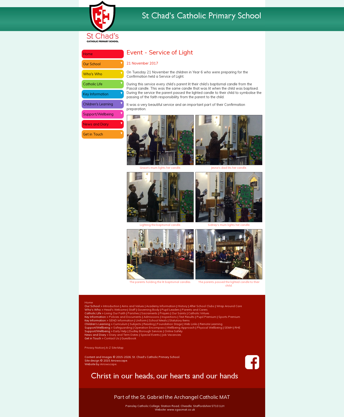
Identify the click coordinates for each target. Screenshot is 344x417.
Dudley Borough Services (145, 331)
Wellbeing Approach (181, 327)
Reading (149, 324)
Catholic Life (92, 84)
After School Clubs (201, 306)
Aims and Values (133, 306)
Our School (92, 64)
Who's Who (92, 74)
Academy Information (161, 306)
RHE (237, 327)
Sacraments (149, 313)
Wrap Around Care (229, 306)
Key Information (95, 94)
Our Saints (179, 313)
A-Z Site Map (115, 347)
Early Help (120, 331)
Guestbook (128, 338)
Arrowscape (108, 364)
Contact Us (111, 338)
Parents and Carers (195, 309)
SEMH (228, 327)
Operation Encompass (149, 327)
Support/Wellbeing (98, 114)
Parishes (133, 313)
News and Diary (96, 124)
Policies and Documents (125, 317)
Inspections (169, 317)
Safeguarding (122, 327)
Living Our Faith (114, 313)
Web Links (191, 324)
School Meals (158, 320)
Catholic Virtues (198, 313)
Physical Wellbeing (209, 327)
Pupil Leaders (170, 309)
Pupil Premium (206, 317)
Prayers (165, 313)
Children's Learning (98, 104)
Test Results (186, 317)
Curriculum (120, 324)
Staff (132, 309)
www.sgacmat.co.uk (181, 409)
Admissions (151, 317)
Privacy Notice (94, 347)
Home (88, 54)
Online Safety (174, 331)
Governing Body (148, 309)
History (182, 306)
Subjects (135, 324)
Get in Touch (93, 134)
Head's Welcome (115, 309)
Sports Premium (229, 317)
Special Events (150, 334)
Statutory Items (179, 320)
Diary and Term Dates (123, 334)
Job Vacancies (171, 334)
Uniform (141, 320)
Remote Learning (211, 324)
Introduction (111, 306)
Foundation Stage (169, 324)
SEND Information (121, 320)
